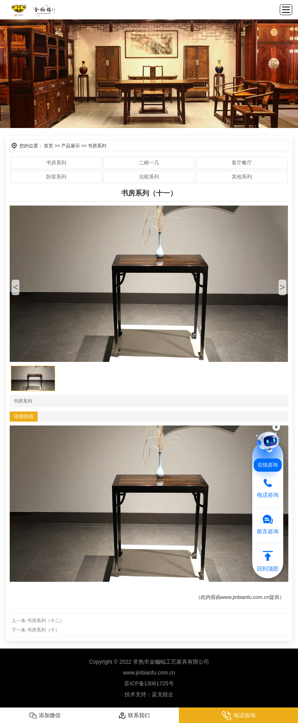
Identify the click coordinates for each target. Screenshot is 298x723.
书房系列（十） (43, 630)
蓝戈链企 (162, 694)
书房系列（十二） (45, 620)
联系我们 (134, 716)
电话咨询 (238, 716)
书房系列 (56, 163)
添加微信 (45, 716)
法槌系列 (149, 177)
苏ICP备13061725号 (149, 683)
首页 (48, 146)
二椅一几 (149, 163)
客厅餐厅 (242, 163)
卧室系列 (56, 177)
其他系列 (242, 177)
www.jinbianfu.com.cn (245, 597)
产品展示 (70, 146)
